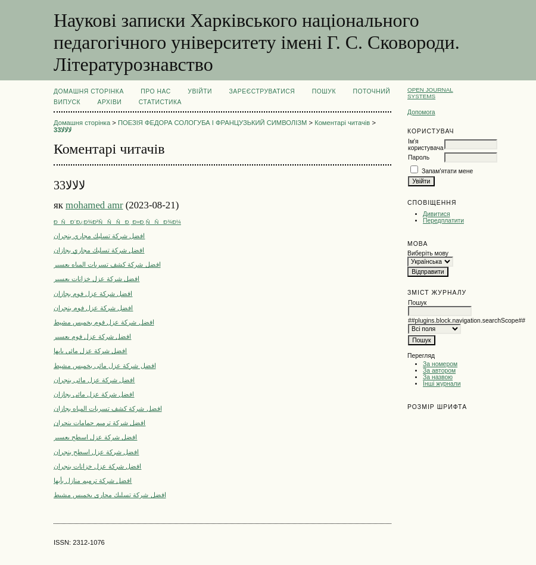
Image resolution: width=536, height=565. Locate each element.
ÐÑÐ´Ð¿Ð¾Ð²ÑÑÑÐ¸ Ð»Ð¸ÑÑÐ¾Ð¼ (117, 221)
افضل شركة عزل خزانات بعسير (96, 278)
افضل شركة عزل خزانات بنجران (97, 466)
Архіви (110, 102)
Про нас (156, 91)
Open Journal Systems (430, 92)
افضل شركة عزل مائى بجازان (94, 394)
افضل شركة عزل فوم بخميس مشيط (104, 322)
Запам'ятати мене (447, 171)
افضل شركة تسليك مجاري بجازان (99, 250)
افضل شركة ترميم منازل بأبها (93, 480)
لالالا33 (62, 129)
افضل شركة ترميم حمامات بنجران (99, 422)
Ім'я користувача (425, 144)
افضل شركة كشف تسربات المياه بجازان (108, 408)
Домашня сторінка (89, 91)
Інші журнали (441, 383)
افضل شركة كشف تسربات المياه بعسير (107, 264)
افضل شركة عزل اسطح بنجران (96, 451)
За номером (440, 364)
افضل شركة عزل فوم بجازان (93, 293)
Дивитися (436, 214)
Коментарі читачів (342, 122)
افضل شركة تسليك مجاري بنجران (99, 235)
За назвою (438, 377)
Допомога (421, 112)
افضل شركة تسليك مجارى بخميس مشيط (110, 494)
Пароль (418, 157)
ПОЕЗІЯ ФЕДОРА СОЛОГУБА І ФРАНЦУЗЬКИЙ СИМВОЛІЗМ (212, 122)
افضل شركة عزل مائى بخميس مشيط (105, 365)
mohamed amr (94, 205)
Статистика (160, 102)
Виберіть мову (427, 253)
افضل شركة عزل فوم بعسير (92, 336)
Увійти (200, 91)
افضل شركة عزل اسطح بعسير (95, 437)
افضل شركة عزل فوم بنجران (93, 307)
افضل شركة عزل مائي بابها (90, 350)
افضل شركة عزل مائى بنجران (94, 379)
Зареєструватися (262, 91)
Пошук (324, 91)
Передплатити (443, 220)
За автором (439, 370)
